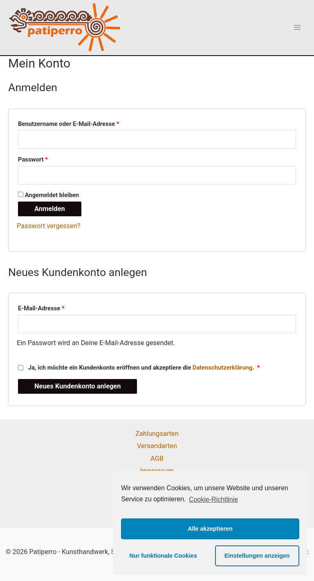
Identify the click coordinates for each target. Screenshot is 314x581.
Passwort (33, 159)
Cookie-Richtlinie (213, 499)
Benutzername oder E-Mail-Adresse (68, 124)
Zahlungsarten (157, 433)
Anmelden (49, 209)
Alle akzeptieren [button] (210, 528)
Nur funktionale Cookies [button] (163, 555)
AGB (157, 458)
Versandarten (157, 446)
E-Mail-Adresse (41, 308)
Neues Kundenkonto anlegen (77, 386)
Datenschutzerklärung (222, 367)
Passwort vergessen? (49, 226)
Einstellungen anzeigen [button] (257, 555)
